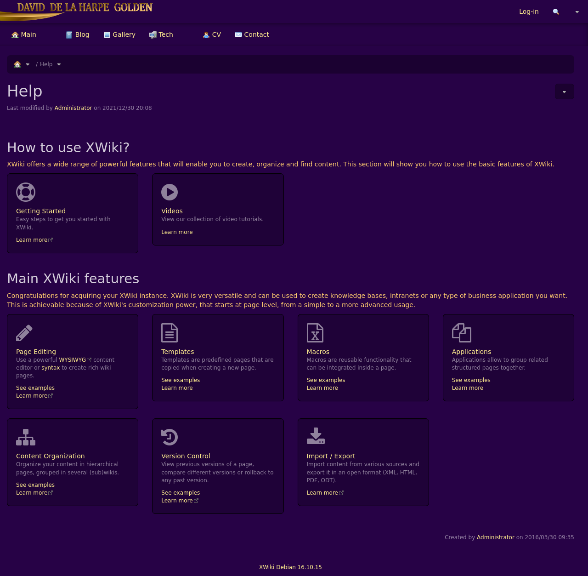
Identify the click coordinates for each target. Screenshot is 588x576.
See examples (35, 388)
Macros (363, 339)
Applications (508, 339)
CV (212, 34)
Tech (161, 34)
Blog (77, 34)
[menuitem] (24, 34)
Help (46, 64)
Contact (252, 34)
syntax (50, 368)
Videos (217, 198)
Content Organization (72, 444)
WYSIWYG (72, 360)
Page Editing (72, 339)
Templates (217, 339)
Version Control (217, 444)
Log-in (529, 11)
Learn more (31, 240)
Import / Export (363, 444)
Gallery (119, 34)
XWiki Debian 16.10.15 (290, 567)
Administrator (73, 108)
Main (23, 34)
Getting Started (72, 198)
